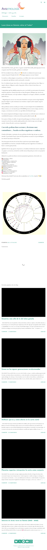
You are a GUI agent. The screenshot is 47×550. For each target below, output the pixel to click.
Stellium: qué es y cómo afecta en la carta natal (20, 420)
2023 (8, 242)
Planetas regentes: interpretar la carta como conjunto (23, 470)
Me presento (4, 16)
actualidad (13, 242)
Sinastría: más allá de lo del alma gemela (18, 319)
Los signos (21, 16)
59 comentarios (12, 432)
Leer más (43, 331)
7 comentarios (12, 382)
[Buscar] (41, 2)
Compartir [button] (41, 242)
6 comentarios (12, 533)
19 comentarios (12, 482)
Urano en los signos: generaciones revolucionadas (21, 369)
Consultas (13, 16)
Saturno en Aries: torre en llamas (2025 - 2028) (20, 520)
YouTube (31, 176)
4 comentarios (12, 331)
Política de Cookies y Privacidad (23, 547)
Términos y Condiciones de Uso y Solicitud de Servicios (23, 545)
